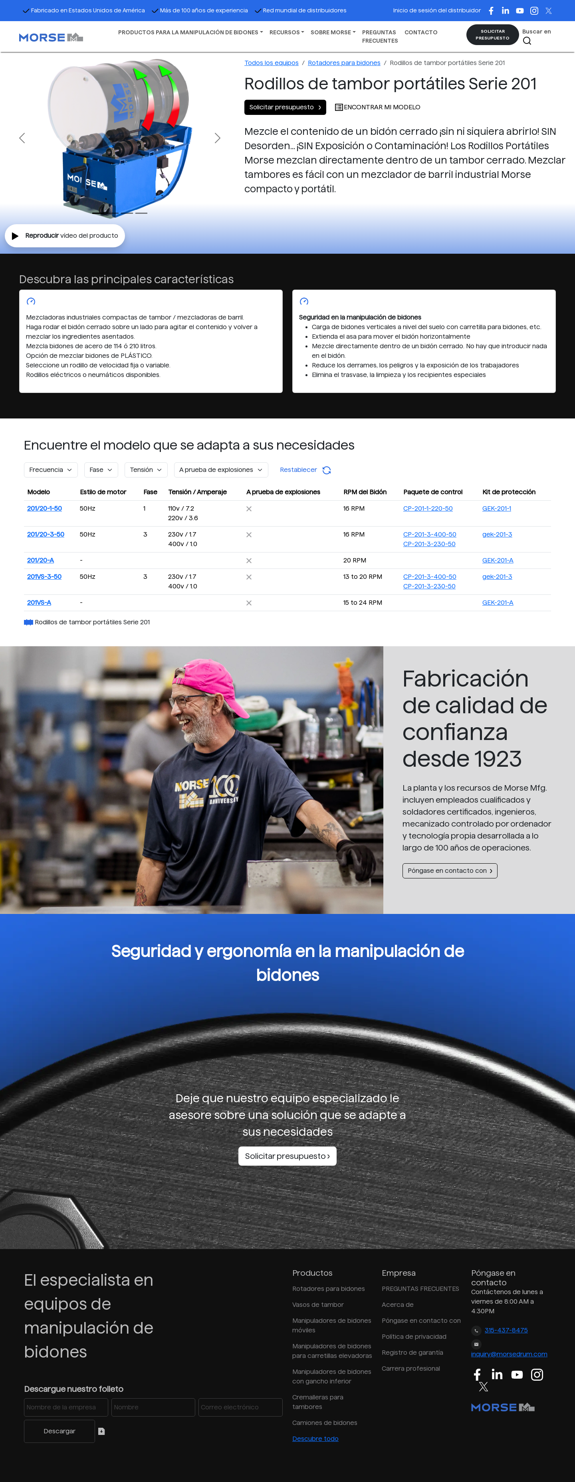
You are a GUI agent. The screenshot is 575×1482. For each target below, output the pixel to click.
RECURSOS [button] (285, 32)
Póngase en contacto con (450, 870)
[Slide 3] (141, 213)
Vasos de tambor (318, 1304)
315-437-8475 (506, 1330)
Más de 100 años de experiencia (199, 10)
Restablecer (305, 470)
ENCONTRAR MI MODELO (377, 107)
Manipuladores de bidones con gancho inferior (331, 1376)
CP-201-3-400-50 (429, 534)
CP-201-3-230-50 (429, 544)
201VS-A (39, 602)
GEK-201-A (498, 560)
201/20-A (40, 560)
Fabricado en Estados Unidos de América (83, 10)
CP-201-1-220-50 (428, 508)
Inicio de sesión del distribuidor (437, 10)
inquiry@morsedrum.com (509, 1354)
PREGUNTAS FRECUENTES (380, 36)
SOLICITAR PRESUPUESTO (493, 34)
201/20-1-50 (44, 508)
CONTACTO (421, 32)
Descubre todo (315, 1438)
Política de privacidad (414, 1336)
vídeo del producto (65, 236)
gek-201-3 (497, 534)
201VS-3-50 (44, 576)
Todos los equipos (271, 62)
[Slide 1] (113, 213)
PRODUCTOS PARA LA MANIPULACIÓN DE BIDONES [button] (188, 32)
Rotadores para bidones (344, 62)
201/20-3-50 (45, 534)
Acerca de (398, 1304)
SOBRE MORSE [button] (331, 32)
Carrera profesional (411, 1368)
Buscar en (536, 36)
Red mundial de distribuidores (300, 10)
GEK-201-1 (496, 508)
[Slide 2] (127, 213)
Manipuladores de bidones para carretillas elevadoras (332, 1351)
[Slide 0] (98, 213)
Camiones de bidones (324, 1422)
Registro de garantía (412, 1352)
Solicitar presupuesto (285, 107)
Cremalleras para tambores (317, 1402)
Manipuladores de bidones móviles (331, 1325)
